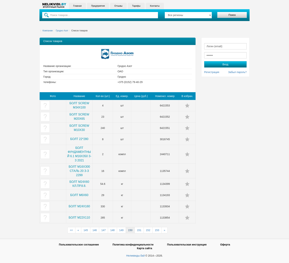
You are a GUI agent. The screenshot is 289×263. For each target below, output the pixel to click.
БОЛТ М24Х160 (79, 206)
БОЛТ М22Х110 (79, 217)
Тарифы (136, 6)
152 (148, 230)
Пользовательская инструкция (187, 244)
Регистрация (211, 72)
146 (95, 230)
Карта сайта (144, 248)
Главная (77, 6)
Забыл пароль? (237, 72)
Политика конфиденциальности (132, 244)
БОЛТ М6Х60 (79, 195)
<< (71, 230)
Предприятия (98, 6)
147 (103, 230)
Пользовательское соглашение (79, 244)
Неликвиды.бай (135, 255)
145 (85, 230)
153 (157, 230)
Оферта (225, 244)
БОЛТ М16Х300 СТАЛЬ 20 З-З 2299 (79, 171)
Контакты (155, 6)
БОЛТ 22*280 (79, 139)
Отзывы (118, 6)
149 (121, 230)
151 (139, 230)
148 (112, 230)
